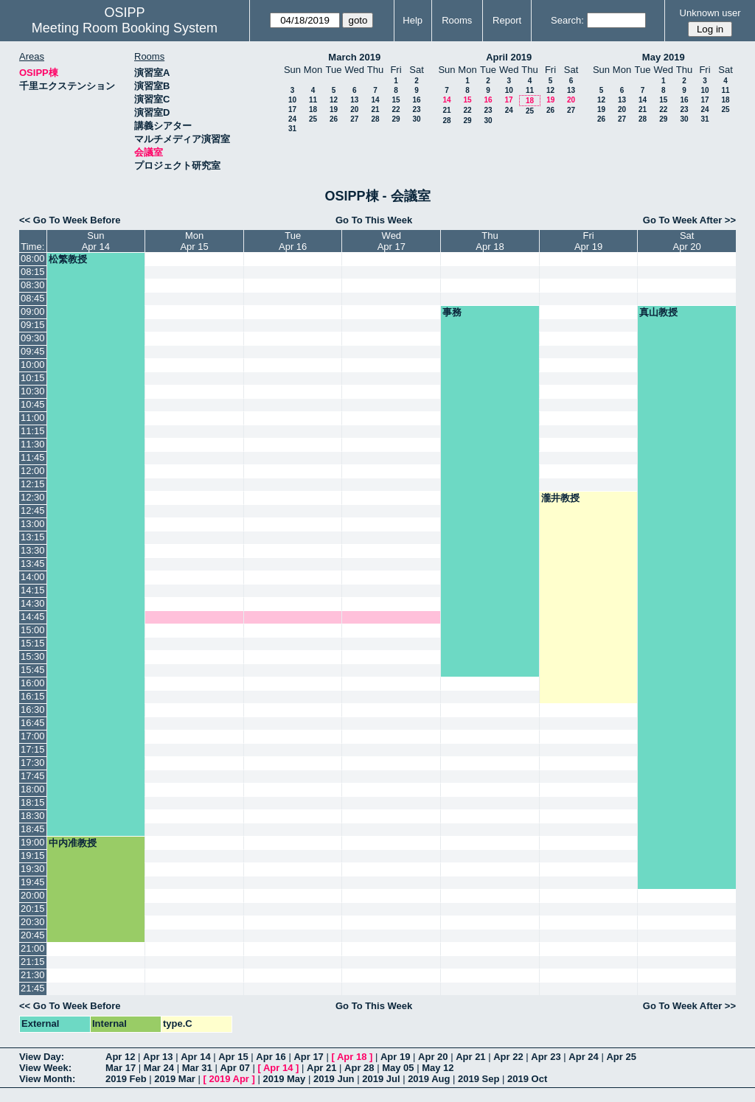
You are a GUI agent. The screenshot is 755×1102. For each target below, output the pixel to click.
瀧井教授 (560, 497)
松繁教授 (68, 259)
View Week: (45, 1067)
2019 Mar (174, 1078)
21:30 (33, 974)
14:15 (33, 590)
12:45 (33, 510)
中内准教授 (73, 842)
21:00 (33, 948)
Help (412, 20)
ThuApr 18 (490, 241)
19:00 (33, 842)
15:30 (33, 656)
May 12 (437, 1067)
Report (507, 20)
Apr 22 (508, 1056)
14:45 (33, 616)
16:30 (33, 709)
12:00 (33, 470)
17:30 (33, 762)
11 (313, 100)
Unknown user (710, 12)
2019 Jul (381, 1078)
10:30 (33, 391)
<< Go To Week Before (70, 220)
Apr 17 (308, 1056)
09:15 (33, 324)
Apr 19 (395, 1056)
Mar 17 (120, 1067)
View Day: (41, 1056)
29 (396, 119)
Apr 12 (120, 1056)
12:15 (33, 483)
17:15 (33, 749)
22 (396, 109)
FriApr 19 (588, 241)
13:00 (33, 523)
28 (375, 119)
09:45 (33, 351)
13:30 (33, 550)
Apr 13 (158, 1056)
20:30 (33, 921)
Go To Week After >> (689, 220)
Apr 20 (433, 1056)
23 (416, 109)
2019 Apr (228, 1078)
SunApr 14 (96, 241)
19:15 (33, 855)
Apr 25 (621, 1056)
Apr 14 (195, 1056)
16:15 (33, 696)
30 (416, 119)
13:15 (33, 537)
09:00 (33, 311)
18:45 (33, 828)
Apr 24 (583, 1056)
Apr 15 (233, 1056)
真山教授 (658, 312)
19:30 (33, 868)
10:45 (33, 404)
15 (396, 100)
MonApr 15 (194, 241)
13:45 (33, 563)
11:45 (33, 457)
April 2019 (509, 57)
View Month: (47, 1078)
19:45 (33, 881)
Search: (567, 20)
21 (375, 109)
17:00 (33, 736)
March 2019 (354, 57)
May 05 (398, 1067)
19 (334, 109)
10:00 (33, 364)
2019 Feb (126, 1078)
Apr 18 (351, 1056)
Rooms (457, 20)
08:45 (33, 298)
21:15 (33, 961)
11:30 (33, 444)
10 (292, 100)
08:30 (33, 284)
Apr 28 (359, 1067)
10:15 (33, 377)
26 (334, 119)
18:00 (33, 789)
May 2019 (663, 57)
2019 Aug (429, 1078)
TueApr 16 (293, 241)
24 (292, 119)
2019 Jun (334, 1078)
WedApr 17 (392, 241)
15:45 (33, 669)
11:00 (33, 417)
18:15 (33, 802)
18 (313, 109)
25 (313, 119)
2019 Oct (527, 1078)
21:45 (33, 988)
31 (292, 129)
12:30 (33, 497)
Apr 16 (270, 1056)
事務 (452, 312)
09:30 (33, 337)
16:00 (33, 682)
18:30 (33, 815)
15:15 (33, 643)
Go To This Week (373, 220)
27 (354, 119)
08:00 (33, 258)
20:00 (33, 895)
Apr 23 (545, 1056)
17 (292, 109)
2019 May (283, 1078)
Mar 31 (197, 1067)
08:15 (33, 271)
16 (416, 100)
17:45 (33, 775)
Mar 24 (159, 1067)
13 (354, 100)
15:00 (33, 629)
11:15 (33, 430)
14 (375, 100)
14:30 (33, 603)
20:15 (33, 908)
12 (334, 100)
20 (354, 109)
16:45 (33, 722)
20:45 (33, 935)
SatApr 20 (687, 241)
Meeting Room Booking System (125, 28)
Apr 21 (470, 1056)
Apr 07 (234, 1067)
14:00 (33, 576)
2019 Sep (478, 1078)
